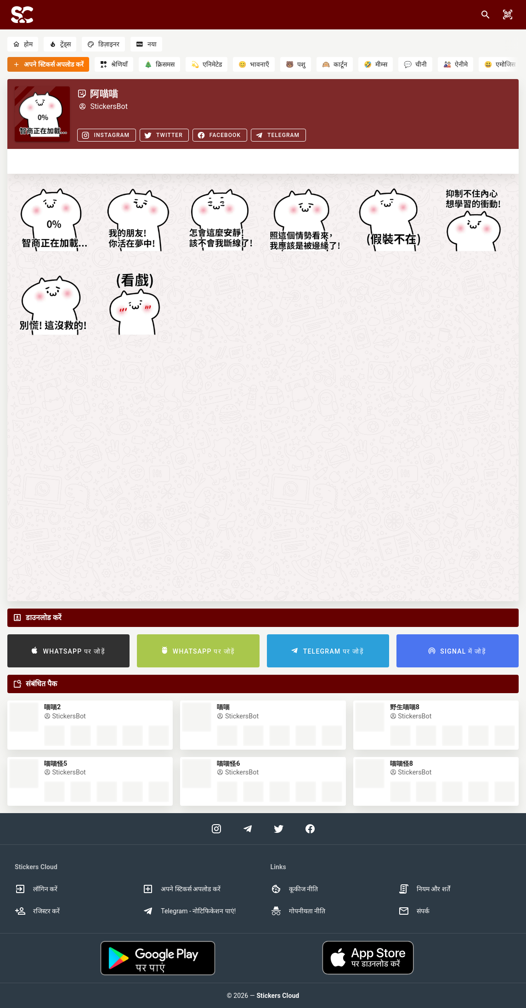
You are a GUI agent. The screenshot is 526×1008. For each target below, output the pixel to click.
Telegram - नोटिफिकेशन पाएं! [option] (189, 911)
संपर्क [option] (414, 911)
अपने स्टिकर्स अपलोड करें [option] (181, 888)
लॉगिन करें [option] (36, 888)
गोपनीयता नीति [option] (298, 911)
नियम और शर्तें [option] (424, 888)
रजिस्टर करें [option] (37, 911)
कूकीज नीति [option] (294, 888)
